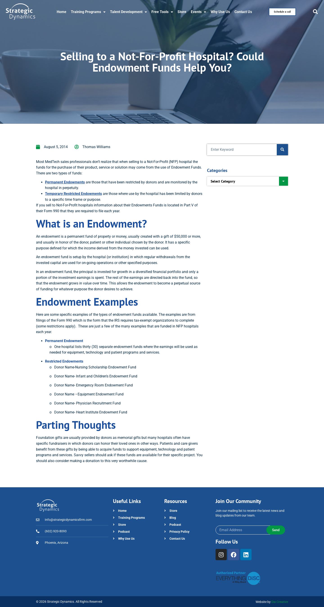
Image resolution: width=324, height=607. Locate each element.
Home (61, 12)
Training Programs (88, 12)
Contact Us (243, 12)
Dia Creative (279, 602)
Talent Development (128, 12)
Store (182, 12)
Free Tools (162, 12)
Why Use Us (220, 12)
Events (198, 12)
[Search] (282, 149)
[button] (315, 12)
